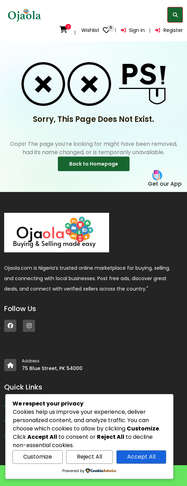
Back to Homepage (93, 163)
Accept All (141, 457)
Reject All (89, 457)
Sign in (133, 30)
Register (169, 30)
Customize (37, 457)
